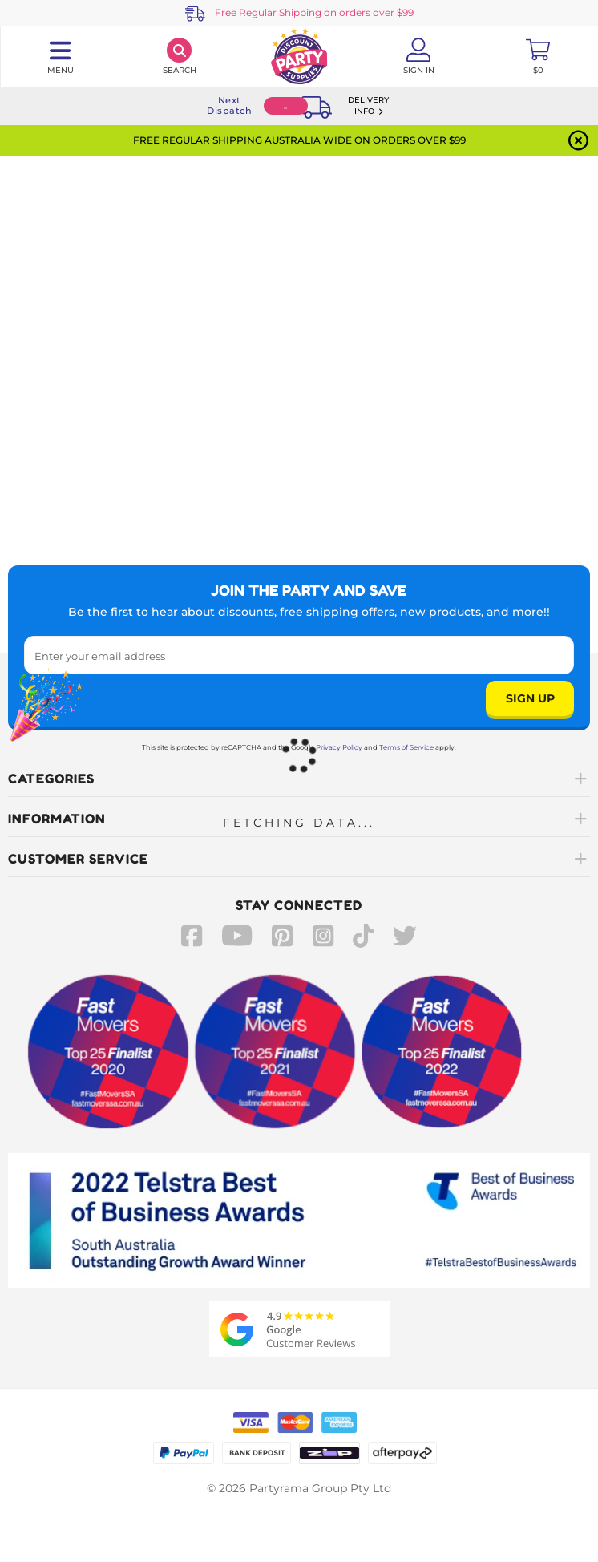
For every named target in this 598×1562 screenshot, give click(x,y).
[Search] (179, 56)
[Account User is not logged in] (419, 56)
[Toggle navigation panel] (59, 56)
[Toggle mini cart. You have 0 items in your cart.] (538, 56)
